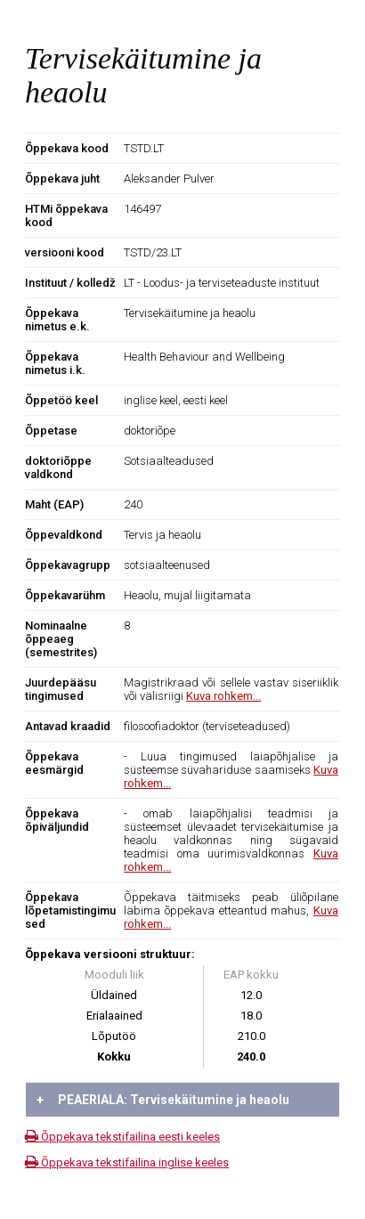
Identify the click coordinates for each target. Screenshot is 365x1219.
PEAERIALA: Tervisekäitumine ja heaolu (162, 1100)
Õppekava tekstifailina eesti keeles (122, 1136)
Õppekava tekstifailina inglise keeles (127, 1162)
